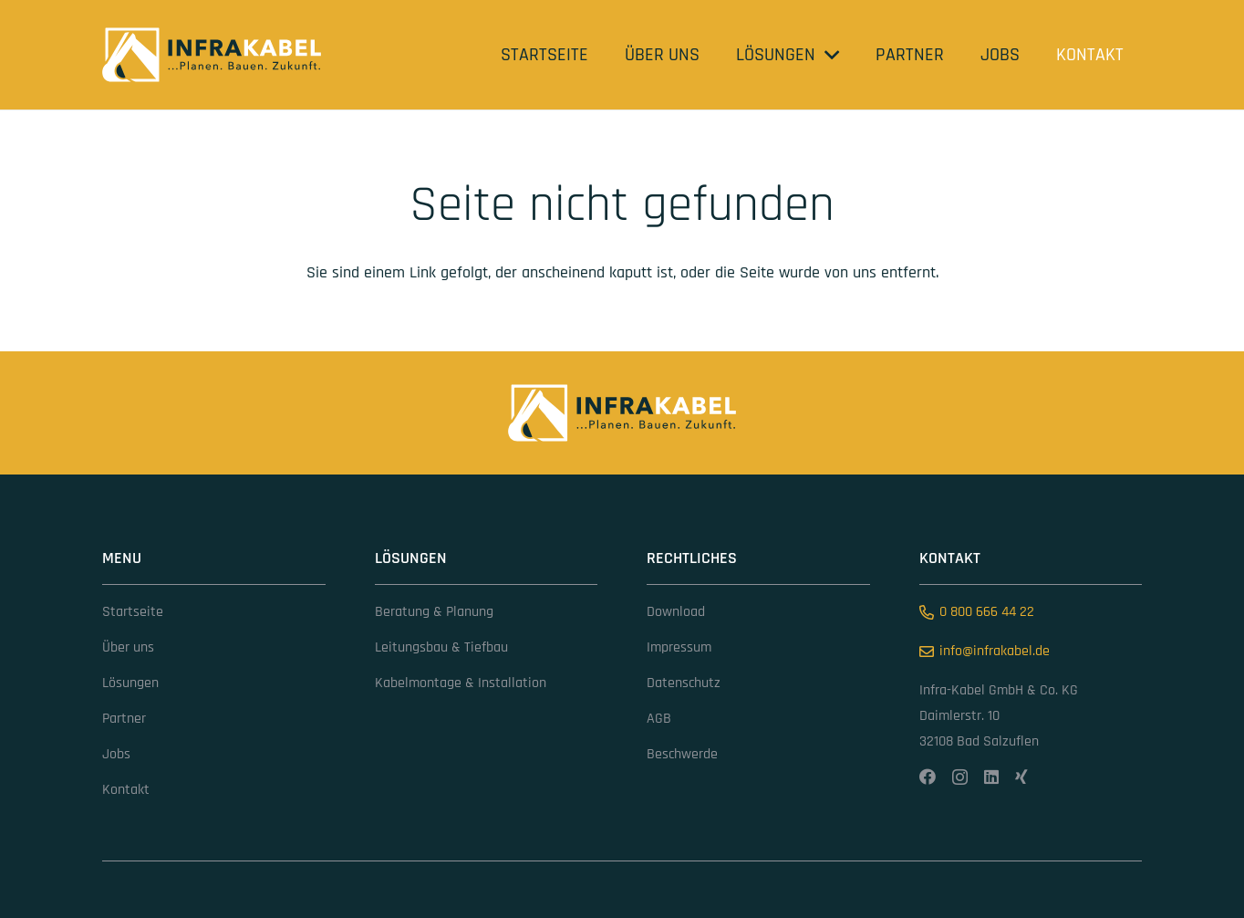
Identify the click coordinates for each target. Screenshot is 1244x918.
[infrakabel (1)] (211, 54)
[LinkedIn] (991, 776)
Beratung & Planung (434, 611)
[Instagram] (960, 777)
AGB (659, 718)
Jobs (116, 754)
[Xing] (1021, 776)
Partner (124, 718)
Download (676, 611)
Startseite (132, 611)
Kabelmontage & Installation (460, 683)
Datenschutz (683, 683)
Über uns (128, 647)
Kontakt (126, 789)
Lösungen (130, 683)
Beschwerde (682, 754)
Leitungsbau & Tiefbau (441, 647)
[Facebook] (927, 776)
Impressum (679, 647)
